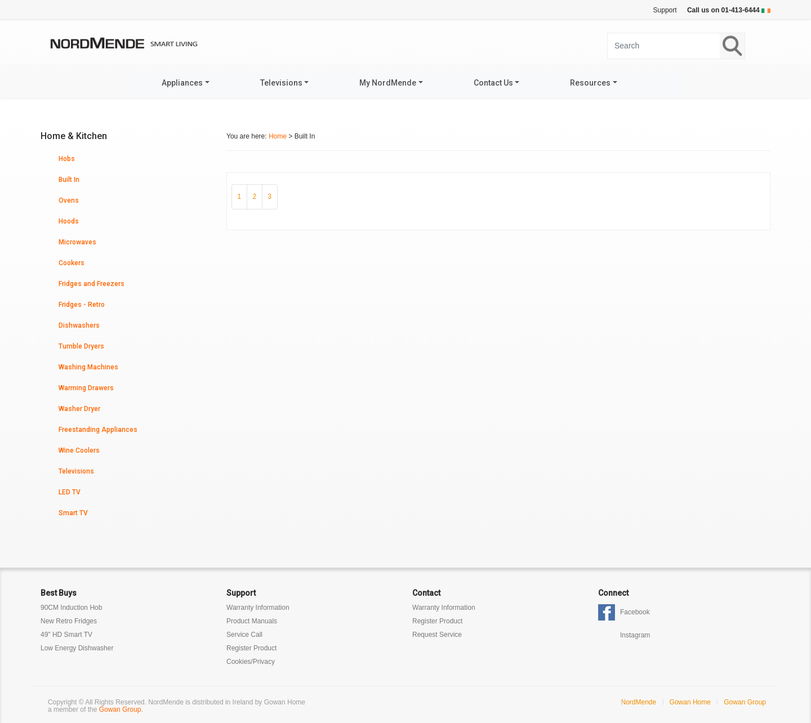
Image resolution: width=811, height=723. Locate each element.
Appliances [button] (182, 82)
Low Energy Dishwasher (77, 648)
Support (665, 10)
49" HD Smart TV (66, 635)
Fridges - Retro (82, 305)
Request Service (437, 635)
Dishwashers (79, 325)
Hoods (69, 221)
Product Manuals (251, 621)
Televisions (76, 471)
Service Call (244, 635)
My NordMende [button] (387, 82)
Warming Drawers (86, 388)
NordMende (639, 702)
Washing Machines (88, 367)
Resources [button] (590, 82)
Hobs (67, 159)
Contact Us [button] (493, 82)
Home (278, 136)
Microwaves (77, 242)
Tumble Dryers (81, 346)
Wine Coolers (79, 450)
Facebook (635, 612)
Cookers (71, 263)
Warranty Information (257, 608)
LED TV (70, 492)
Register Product (251, 648)
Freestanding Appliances (98, 430)
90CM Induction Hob (71, 608)
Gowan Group (120, 709)
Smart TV (73, 513)
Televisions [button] (281, 82)
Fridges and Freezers (91, 284)
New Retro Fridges (69, 621)
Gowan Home (690, 702)
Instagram (635, 635)
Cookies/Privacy (250, 662)
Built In (69, 180)
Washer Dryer (79, 409)
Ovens (69, 200)
